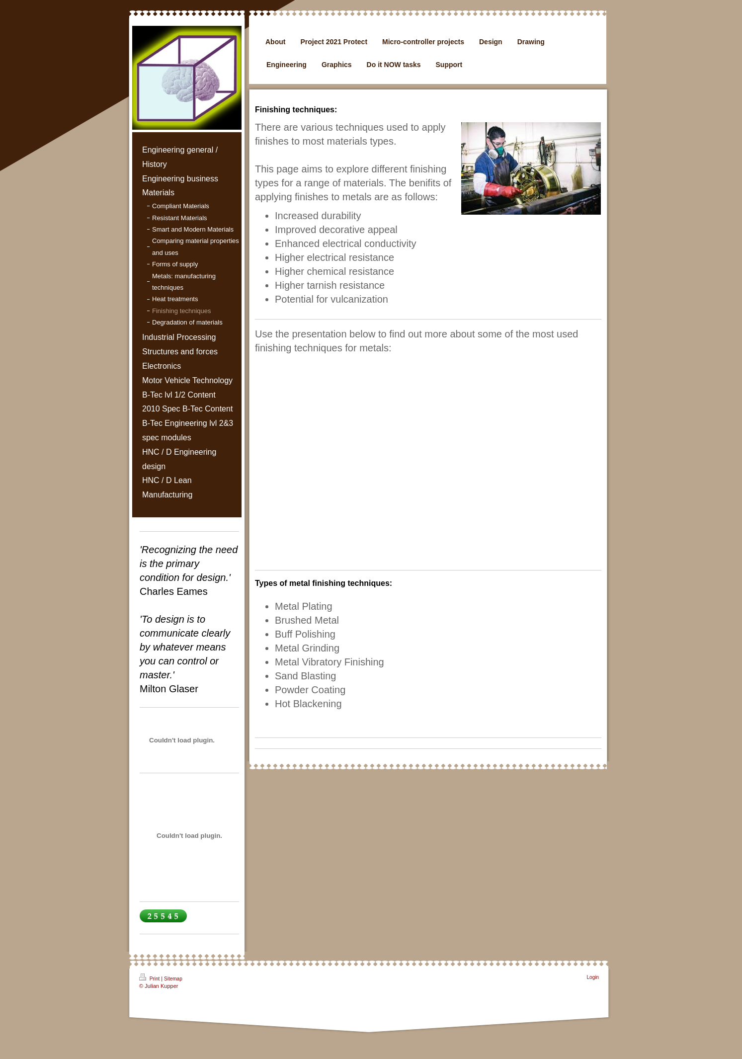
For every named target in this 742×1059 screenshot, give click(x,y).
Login (593, 977)
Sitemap (173, 978)
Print (150, 977)
